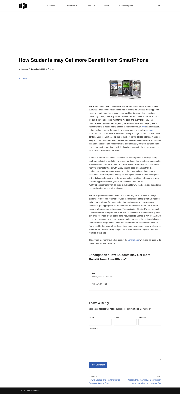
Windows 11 (52, 6)
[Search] (159, 5)
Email (117, 317)
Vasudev (24, 69)
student (149, 130)
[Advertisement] (83, 37)
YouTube (23, 78)
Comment (94, 328)
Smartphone (133, 240)
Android (51, 69)
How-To (91, 6)
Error (106, 6)
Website (142, 317)
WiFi (144, 127)
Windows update (126, 6)
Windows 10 (72, 6)
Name (92, 317)
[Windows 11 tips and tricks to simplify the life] (23, 5)
